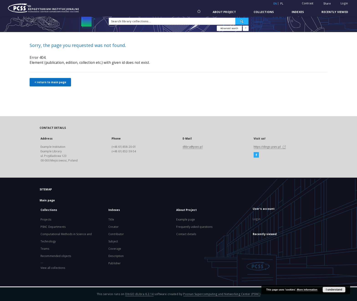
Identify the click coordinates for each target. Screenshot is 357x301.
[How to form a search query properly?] (246, 28)
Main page (47, 200)
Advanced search (229, 28)
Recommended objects (56, 256)
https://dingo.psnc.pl (270, 147)
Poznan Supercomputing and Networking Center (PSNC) (221, 294)
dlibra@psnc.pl (193, 147)
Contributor (116, 234)
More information (307, 289)
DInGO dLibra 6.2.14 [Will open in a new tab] (139, 294)
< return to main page (50, 82)
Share (327, 3)
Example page (185, 219)
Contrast (308, 3)
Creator (113, 227)
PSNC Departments (53, 227)
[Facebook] (256, 155)
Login (344, 3)
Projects (46, 219)
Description (116, 256)
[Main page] (199, 12)
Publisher (114, 263)
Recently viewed (334, 12)
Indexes (298, 12)
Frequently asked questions (194, 227)
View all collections (53, 268)
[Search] (242, 21)
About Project (224, 12)
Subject (113, 241)
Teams (45, 249)
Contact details (186, 234)
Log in (257, 219)
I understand (334, 289)
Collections (264, 12)
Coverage (114, 249)
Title (111, 219)
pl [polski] (281, 3)
